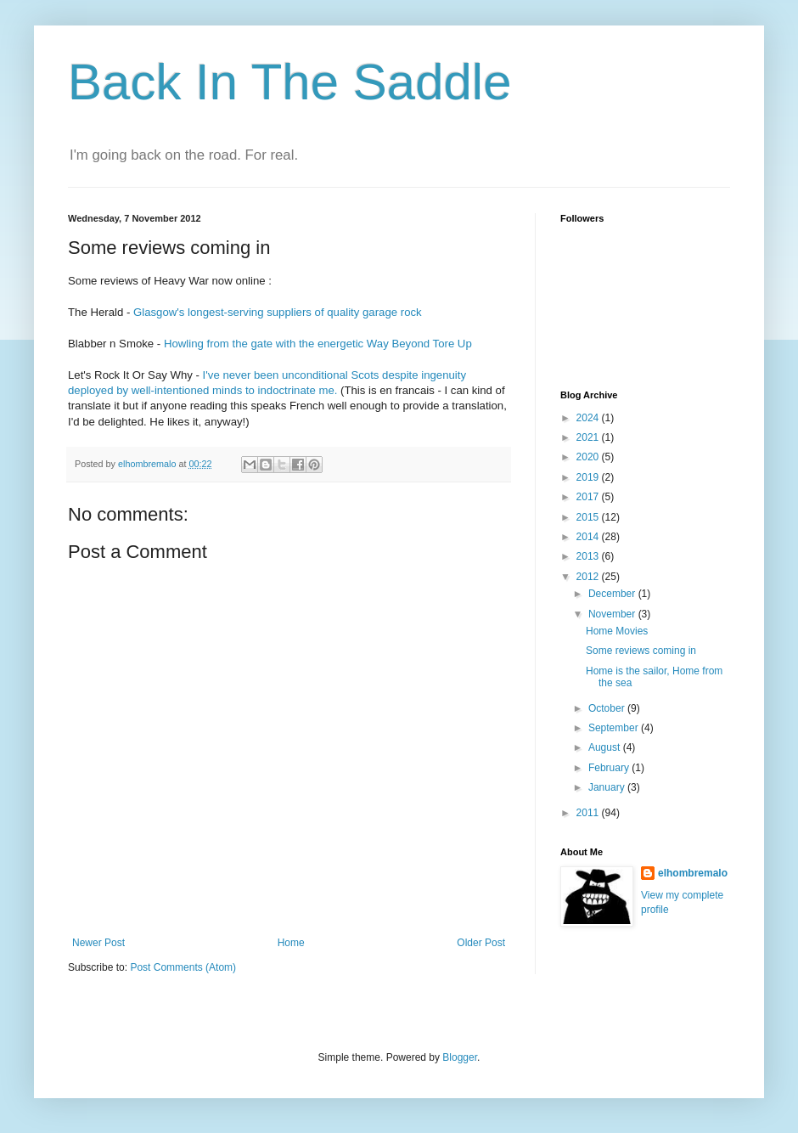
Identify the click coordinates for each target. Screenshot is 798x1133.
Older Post (481, 943)
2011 (589, 813)
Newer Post (98, 943)
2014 (589, 537)
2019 (589, 477)
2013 (589, 556)
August (605, 747)
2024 (589, 418)
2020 (589, 457)
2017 (589, 497)
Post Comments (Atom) (183, 967)
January (607, 787)
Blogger (459, 1057)
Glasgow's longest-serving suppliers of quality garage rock (277, 312)
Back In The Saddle (290, 82)
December (613, 594)
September (614, 728)
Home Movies (617, 631)
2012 (589, 577)
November (613, 614)
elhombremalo (693, 873)
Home (291, 943)
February (610, 768)
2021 (589, 437)
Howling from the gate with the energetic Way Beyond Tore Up (318, 343)
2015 (589, 517)
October (607, 708)
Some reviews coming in (641, 651)
